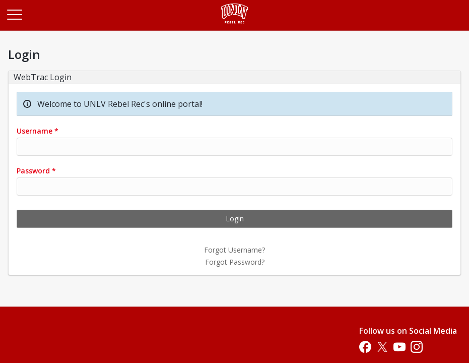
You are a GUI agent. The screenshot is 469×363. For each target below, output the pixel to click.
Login (235, 218)
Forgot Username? (234, 250)
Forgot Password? (234, 262)
